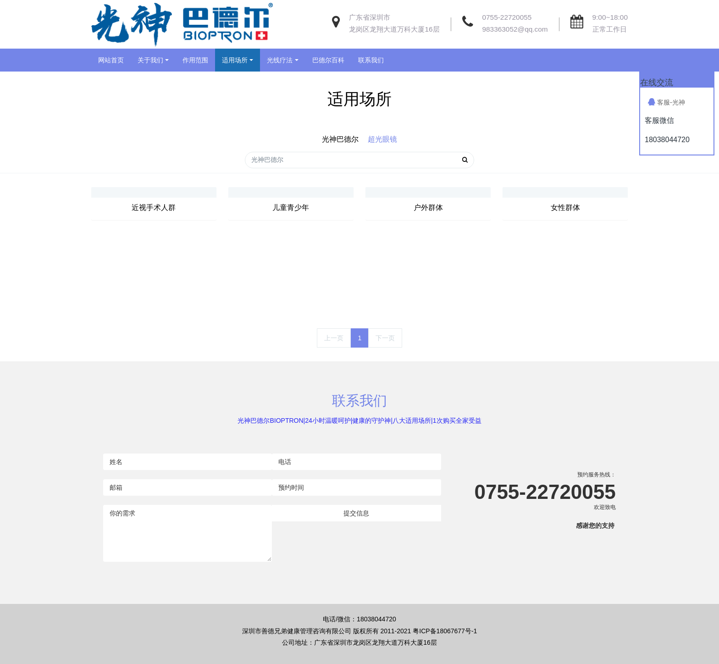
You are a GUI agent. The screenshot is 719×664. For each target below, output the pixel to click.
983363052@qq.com (515, 29)
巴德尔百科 (328, 60)
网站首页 (111, 60)
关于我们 (150, 60)
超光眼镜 (382, 139)
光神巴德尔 (340, 139)
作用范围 (195, 60)
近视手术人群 (154, 207)
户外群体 (428, 207)
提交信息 (356, 513)
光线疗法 (280, 60)
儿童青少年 (290, 207)
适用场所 (235, 60)
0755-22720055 (507, 17)
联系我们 (371, 60)
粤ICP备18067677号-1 (445, 631)
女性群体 (565, 207)
